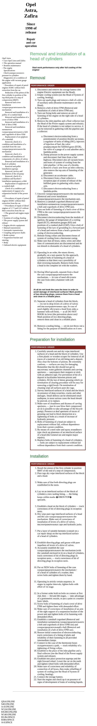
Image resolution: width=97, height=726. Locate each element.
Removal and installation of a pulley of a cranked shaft (15, 113)
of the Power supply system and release (64, 123)
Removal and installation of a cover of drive (15, 118)
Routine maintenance (12, 65)
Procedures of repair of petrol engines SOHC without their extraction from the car (15, 87)
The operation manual (12, 63)
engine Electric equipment (49, 92)
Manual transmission (12, 228)
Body (6, 242)
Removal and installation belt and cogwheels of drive (15, 131)
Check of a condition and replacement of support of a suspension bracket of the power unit (15, 192)
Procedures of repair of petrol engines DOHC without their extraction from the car (15, 200)
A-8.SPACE (6, 722)
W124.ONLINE (8, 709)
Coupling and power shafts (14, 233)
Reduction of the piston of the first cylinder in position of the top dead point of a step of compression (15, 96)
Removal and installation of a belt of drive (15, 123)
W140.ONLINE (8, 714)
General (54, 435)
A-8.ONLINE (7, 706)
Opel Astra (6, 58)
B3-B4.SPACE (8, 717)
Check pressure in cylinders (13, 74)
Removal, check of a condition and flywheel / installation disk (14, 178)
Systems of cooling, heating (15, 218)
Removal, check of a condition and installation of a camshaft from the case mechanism (14, 147)
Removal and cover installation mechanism (14, 106)
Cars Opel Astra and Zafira (14, 60)
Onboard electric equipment (15, 245)
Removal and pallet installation (11, 167)
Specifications (9, 70)
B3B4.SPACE (7, 719)
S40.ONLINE (7, 704)
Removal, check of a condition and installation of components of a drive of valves (15, 156)
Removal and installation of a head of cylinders (15, 162)
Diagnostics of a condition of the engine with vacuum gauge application (14, 80)
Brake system (9, 235)
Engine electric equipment (14, 225)
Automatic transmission (13, 230)
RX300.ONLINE (9, 712)
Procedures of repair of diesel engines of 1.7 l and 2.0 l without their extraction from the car (15, 208)
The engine (7, 68)
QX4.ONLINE (8, 701)
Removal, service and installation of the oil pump (13, 172)
